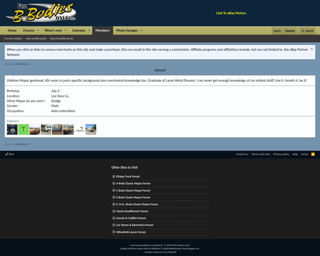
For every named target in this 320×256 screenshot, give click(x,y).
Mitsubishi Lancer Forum (131, 232)
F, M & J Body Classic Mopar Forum (137, 204)
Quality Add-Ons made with (134, 248)
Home (12, 30)
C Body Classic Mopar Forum (133, 190)
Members (103, 30)
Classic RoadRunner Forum (132, 211)
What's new (53, 30)
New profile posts (36, 38)
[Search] (307, 31)
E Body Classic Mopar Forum (133, 197)
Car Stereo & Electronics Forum (134, 225)
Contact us (242, 154)
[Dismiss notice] (311, 49)
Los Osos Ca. (60, 96)
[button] (38, 30)
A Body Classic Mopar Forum (133, 183)
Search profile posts (61, 38)
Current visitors (13, 38)
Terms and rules (261, 154)
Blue (9, 154)
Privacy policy (281, 154)
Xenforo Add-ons (160, 252)
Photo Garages (127, 30)
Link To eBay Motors (231, 13)
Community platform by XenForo (160, 245)
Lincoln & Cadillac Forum (131, 218)
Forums (28, 30)
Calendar (78, 30)
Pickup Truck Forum (128, 176)
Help (295, 154)
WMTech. (175, 248)
